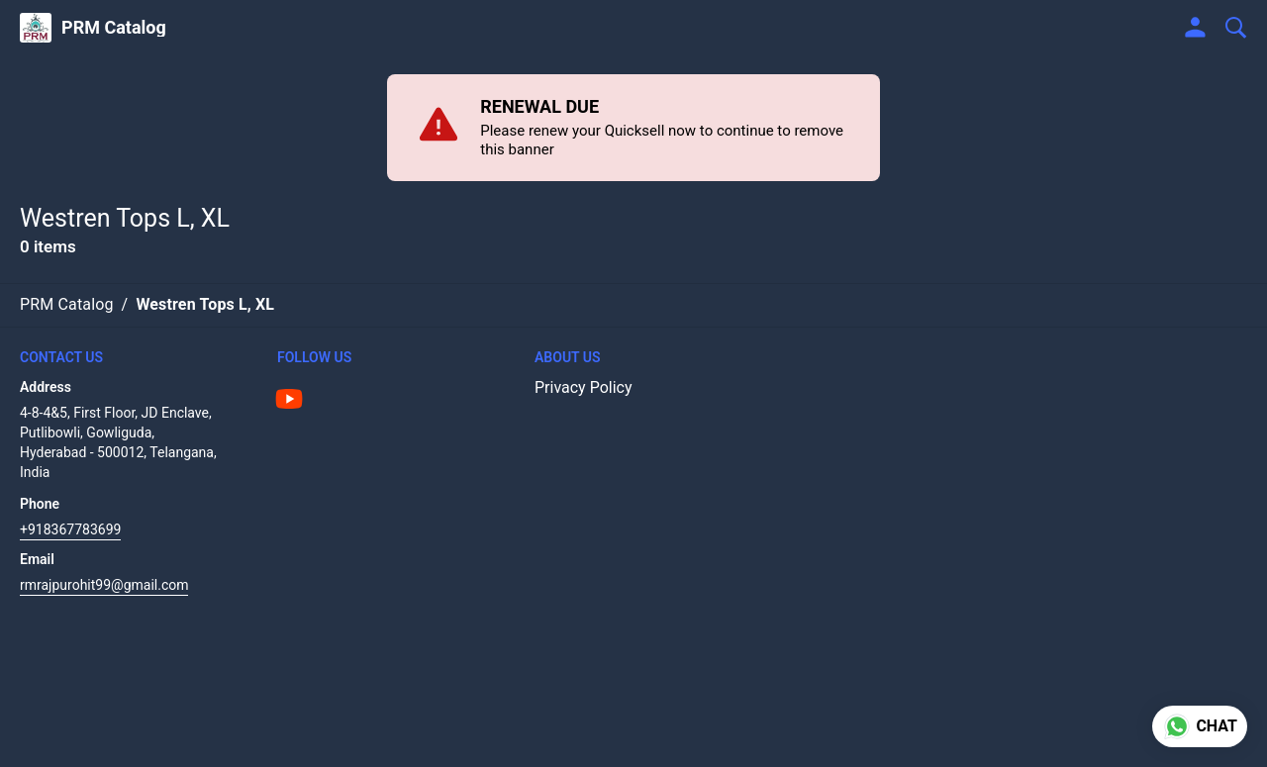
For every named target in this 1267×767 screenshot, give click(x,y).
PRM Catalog (113, 28)
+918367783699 (70, 529)
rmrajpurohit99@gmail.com (104, 585)
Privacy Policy (584, 387)
